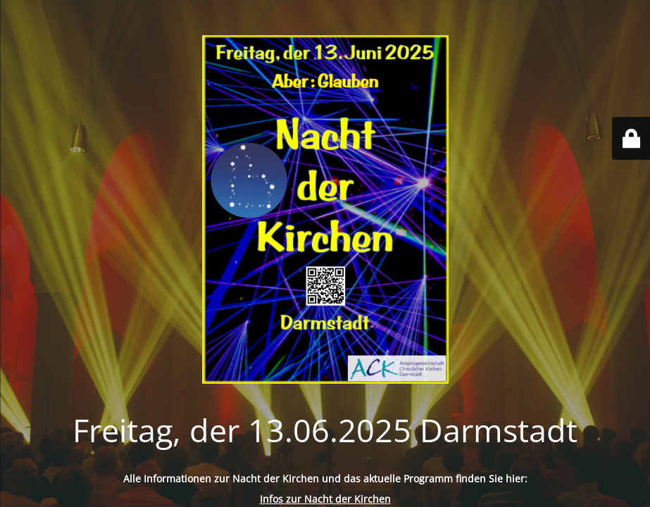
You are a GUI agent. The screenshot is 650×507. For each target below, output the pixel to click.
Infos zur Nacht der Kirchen (325, 499)
